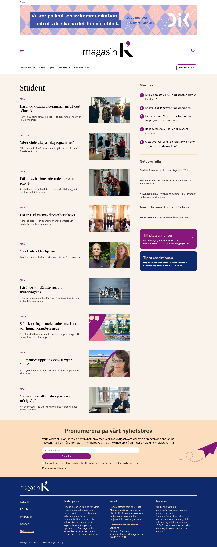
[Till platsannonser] (192, 237)
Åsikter (23, 317)
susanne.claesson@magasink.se (127, 528)
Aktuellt (23, 99)
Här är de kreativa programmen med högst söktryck (50, 109)
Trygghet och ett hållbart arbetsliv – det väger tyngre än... (50, 257)
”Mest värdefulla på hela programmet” (47, 142)
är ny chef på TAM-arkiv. (164, 208)
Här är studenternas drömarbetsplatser (47, 215)
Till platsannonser (158, 236)
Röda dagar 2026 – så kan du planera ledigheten (166, 131)
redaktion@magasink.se (129, 513)
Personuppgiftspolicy (55, 462)
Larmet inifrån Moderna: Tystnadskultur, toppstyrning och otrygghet (168, 118)
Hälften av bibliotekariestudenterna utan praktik (49, 181)
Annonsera (161, 496)
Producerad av (187, 545)
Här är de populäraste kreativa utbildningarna (41, 290)
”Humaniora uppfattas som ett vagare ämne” (46, 362)
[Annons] (108, 34)
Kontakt (114, 496)
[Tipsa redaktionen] (192, 259)
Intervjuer (24, 136)
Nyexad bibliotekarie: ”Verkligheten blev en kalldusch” (170, 97)
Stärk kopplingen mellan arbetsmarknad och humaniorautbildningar (48, 326)
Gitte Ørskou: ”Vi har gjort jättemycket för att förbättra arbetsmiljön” (170, 144)
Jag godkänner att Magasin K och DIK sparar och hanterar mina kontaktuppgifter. (90, 457)
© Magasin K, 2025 (29, 537)
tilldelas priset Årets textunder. (165, 218)
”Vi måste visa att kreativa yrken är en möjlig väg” (46, 399)
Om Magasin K (71, 496)
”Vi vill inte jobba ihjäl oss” (38, 251)
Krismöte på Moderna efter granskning (168, 108)
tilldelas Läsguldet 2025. (164, 171)
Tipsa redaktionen (158, 258)
